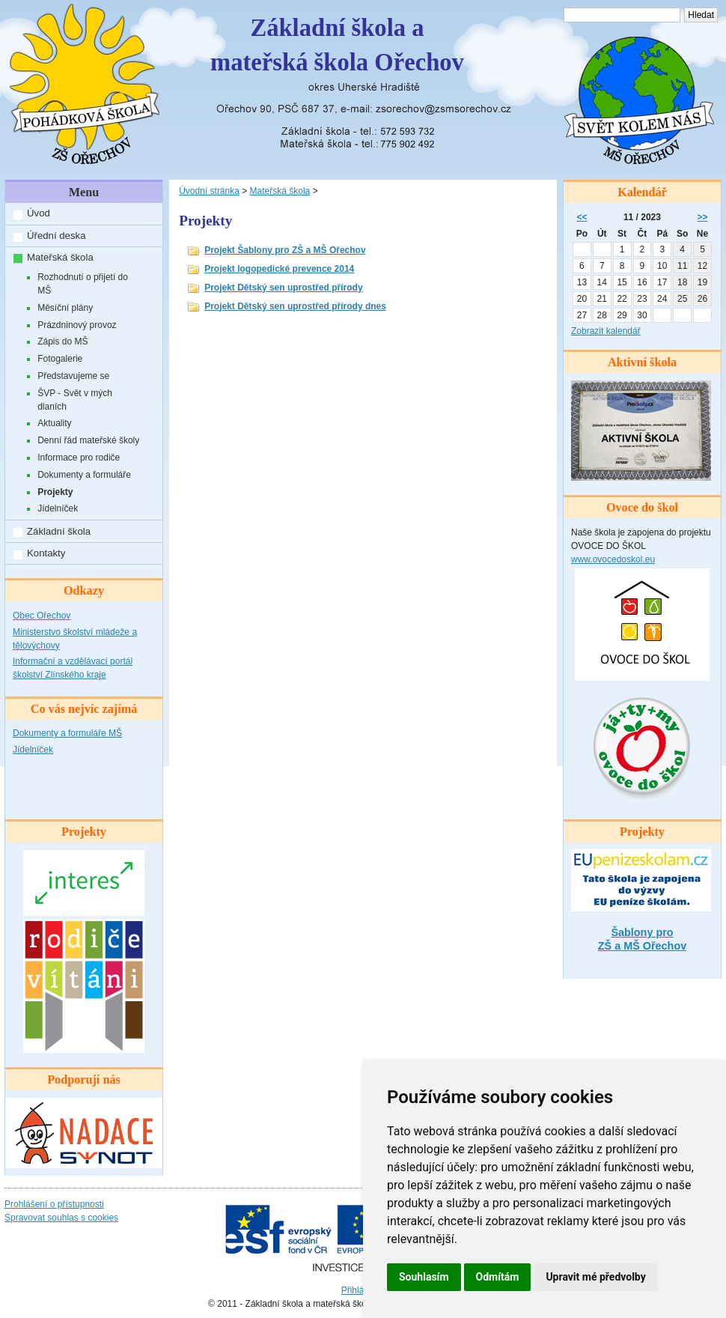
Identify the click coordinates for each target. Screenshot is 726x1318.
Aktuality (54, 423)
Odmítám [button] (497, 1277)
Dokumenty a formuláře (84, 475)
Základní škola (59, 531)
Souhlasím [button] (424, 1277)
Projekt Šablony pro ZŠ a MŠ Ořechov (284, 250)
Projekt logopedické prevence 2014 (279, 269)
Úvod (38, 213)
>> (703, 217)
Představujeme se (73, 376)
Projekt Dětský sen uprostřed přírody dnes (295, 306)
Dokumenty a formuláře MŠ (67, 733)
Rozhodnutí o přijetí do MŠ (82, 284)
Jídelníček (57, 508)
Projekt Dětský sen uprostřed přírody (283, 287)
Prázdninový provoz (76, 325)
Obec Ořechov (41, 615)
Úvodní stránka (209, 191)
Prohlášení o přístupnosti (54, 1204)
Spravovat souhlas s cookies (61, 1217)
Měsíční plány (65, 308)
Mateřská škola (60, 257)
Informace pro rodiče (78, 457)
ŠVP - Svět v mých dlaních (74, 400)
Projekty (55, 492)
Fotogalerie (59, 358)
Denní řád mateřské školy (88, 440)
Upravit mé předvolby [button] (595, 1277)
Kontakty (46, 553)
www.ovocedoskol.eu (613, 559)
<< (581, 217)
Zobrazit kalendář (606, 331)
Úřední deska (56, 235)
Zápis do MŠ (62, 341)
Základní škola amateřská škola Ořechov (337, 45)
